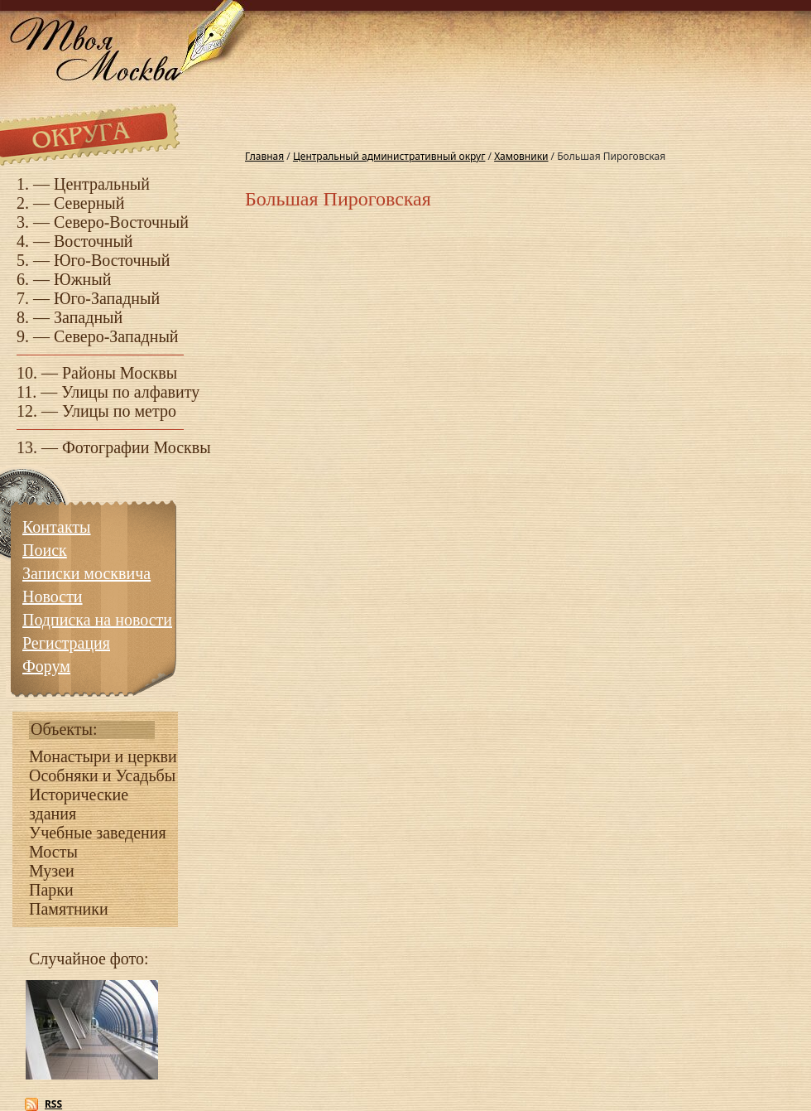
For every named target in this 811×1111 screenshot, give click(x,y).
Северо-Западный (116, 336)
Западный (88, 317)
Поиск (44, 550)
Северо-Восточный (121, 222)
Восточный (93, 241)
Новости (52, 596)
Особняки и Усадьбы (102, 775)
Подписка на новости (97, 620)
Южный (82, 279)
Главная (264, 156)
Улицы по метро (119, 411)
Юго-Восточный (112, 260)
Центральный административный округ (389, 156)
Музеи (51, 871)
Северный (89, 203)
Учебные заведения (97, 833)
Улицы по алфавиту (130, 392)
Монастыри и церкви (103, 756)
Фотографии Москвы (136, 447)
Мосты (53, 852)
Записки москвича (86, 573)
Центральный (102, 184)
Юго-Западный (107, 298)
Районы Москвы (119, 373)
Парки (51, 890)
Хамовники (521, 156)
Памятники (68, 909)
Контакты (56, 527)
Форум (46, 666)
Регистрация (66, 643)
